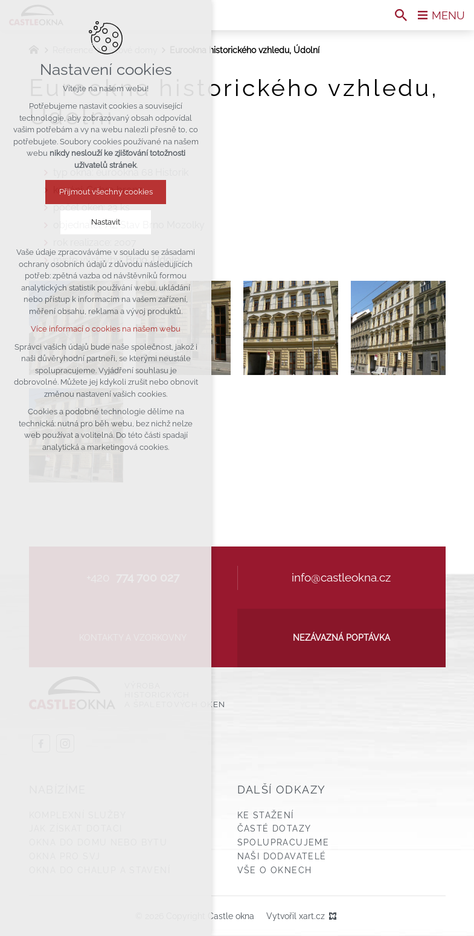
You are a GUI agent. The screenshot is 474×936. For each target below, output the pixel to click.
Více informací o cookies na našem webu (106, 328)
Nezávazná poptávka (341, 638)
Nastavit (105, 221)
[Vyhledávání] (401, 15)
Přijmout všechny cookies (106, 191)
